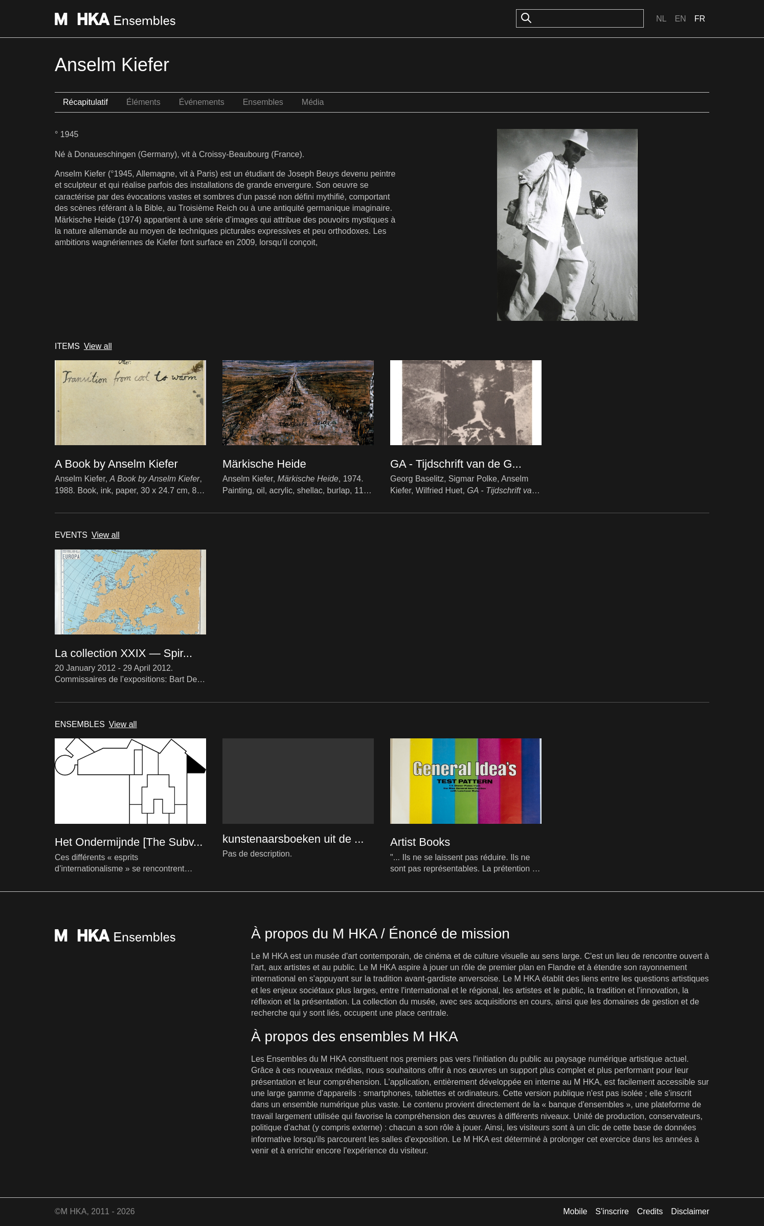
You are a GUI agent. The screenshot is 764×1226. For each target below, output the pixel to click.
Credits (650, 1211)
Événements (201, 102)
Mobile (575, 1211)
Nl (661, 18)
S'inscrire (611, 1211)
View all (98, 346)
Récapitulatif (85, 102)
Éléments (143, 102)
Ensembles (263, 102)
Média (313, 102)
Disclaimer (690, 1211)
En (680, 18)
